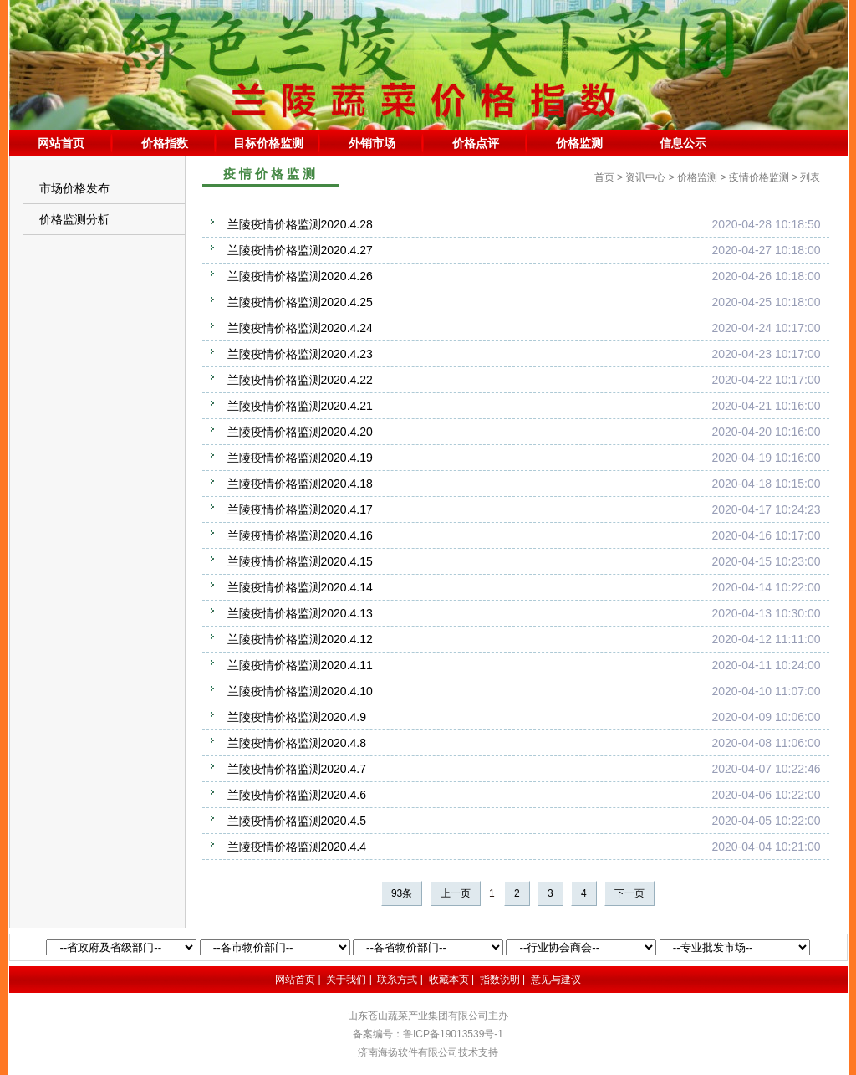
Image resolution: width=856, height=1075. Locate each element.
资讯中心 (645, 177)
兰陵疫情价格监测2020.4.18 (300, 483)
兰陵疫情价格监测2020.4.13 (300, 613)
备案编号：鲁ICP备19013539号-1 (428, 1034)
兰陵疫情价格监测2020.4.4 (297, 846)
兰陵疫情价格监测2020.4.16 (300, 535)
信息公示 (683, 143)
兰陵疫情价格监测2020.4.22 (300, 379)
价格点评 (475, 143)
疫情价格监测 (759, 177)
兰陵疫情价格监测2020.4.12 (300, 639)
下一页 (629, 893)
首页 (604, 177)
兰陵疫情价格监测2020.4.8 (297, 743)
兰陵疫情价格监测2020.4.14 (300, 587)
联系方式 (397, 979)
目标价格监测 (268, 143)
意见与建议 (556, 979)
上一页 (456, 893)
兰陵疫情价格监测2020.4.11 (300, 665)
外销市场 (372, 143)
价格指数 (164, 143)
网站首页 (61, 143)
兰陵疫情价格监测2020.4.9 (297, 717)
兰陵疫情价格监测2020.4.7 (297, 769)
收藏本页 (449, 979)
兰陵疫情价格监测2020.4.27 (300, 250)
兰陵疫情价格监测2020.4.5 (297, 820)
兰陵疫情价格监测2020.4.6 (297, 794)
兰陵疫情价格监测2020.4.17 (300, 509)
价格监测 (579, 143)
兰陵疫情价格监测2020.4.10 (300, 691)
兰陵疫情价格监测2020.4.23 (300, 354)
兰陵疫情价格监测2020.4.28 (300, 224)
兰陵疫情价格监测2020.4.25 (300, 302)
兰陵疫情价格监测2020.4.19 (300, 457)
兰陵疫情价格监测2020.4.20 (300, 431)
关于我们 (346, 979)
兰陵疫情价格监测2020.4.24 (300, 328)
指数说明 (500, 979)
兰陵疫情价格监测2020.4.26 (300, 276)
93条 (401, 893)
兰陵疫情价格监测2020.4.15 (300, 561)
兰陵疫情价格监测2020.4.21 (300, 405)
